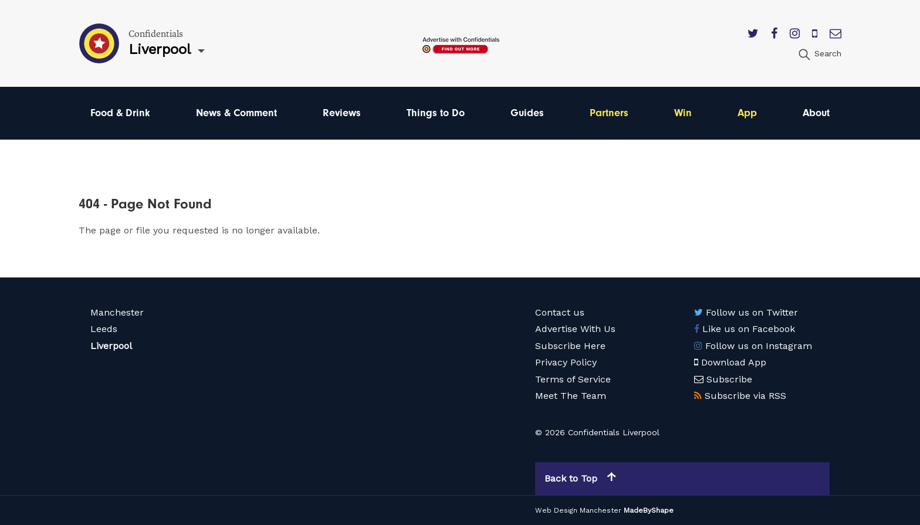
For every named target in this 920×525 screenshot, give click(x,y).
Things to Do (436, 113)
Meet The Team (570, 395)
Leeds (103, 328)
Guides (527, 113)
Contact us (559, 312)
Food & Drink (120, 113)
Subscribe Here (570, 345)
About (816, 113)
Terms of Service (573, 379)
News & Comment (236, 113)
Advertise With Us (575, 328)
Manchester (117, 312)
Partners (609, 113)
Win (683, 113)
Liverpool (111, 345)
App (747, 113)
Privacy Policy (566, 362)
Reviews (342, 113)
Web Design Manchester (578, 510)
